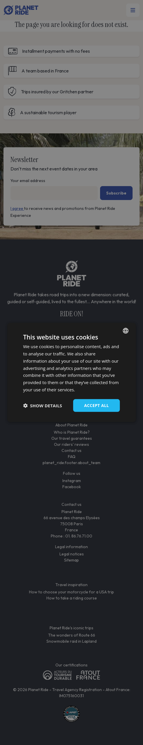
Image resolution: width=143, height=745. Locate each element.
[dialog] (71, 372)
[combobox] (125, 331)
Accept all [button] (96, 405)
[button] (42, 405)
